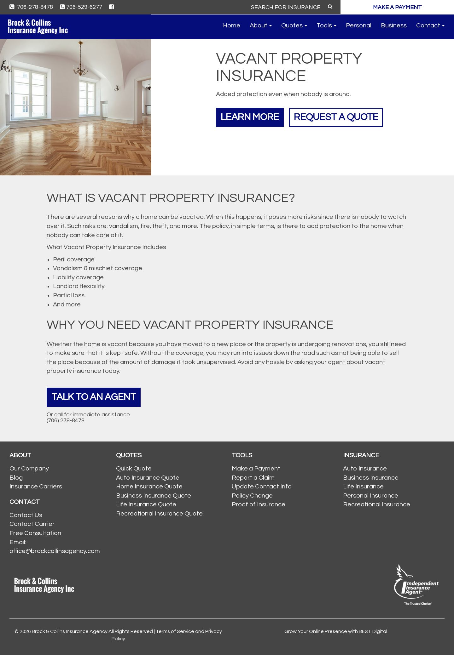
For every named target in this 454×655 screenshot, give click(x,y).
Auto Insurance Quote (147, 478)
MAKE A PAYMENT (397, 7)
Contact (430, 25)
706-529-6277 (81, 7)
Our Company (29, 468)
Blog (16, 478)
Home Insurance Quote (149, 486)
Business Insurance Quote (153, 496)
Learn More (250, 117)
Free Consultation (35, 533)
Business (394, 25)
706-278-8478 (31, 7)
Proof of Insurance (258, 504)
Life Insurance (363, 486)
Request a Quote (336, 117)
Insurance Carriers (35, 486)
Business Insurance (371, 478)
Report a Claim (253, 478)
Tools (326, 25)
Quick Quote (134, 468)
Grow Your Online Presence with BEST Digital (335, 631)
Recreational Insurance (376, 504)
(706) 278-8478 (65, 421)
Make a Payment (256, 468)
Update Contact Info (262, 486)
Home (231, 25)
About (261, 25)
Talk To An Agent (93, 397)
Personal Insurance (370, 496)
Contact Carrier (32, 524)
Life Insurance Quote (146, 504)
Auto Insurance (365, 468)
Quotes (294, 25)
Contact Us (25, 515)
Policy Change (252, 496)
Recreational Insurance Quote (159, 513)
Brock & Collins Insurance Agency (70, 631)
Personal (358, 25)
